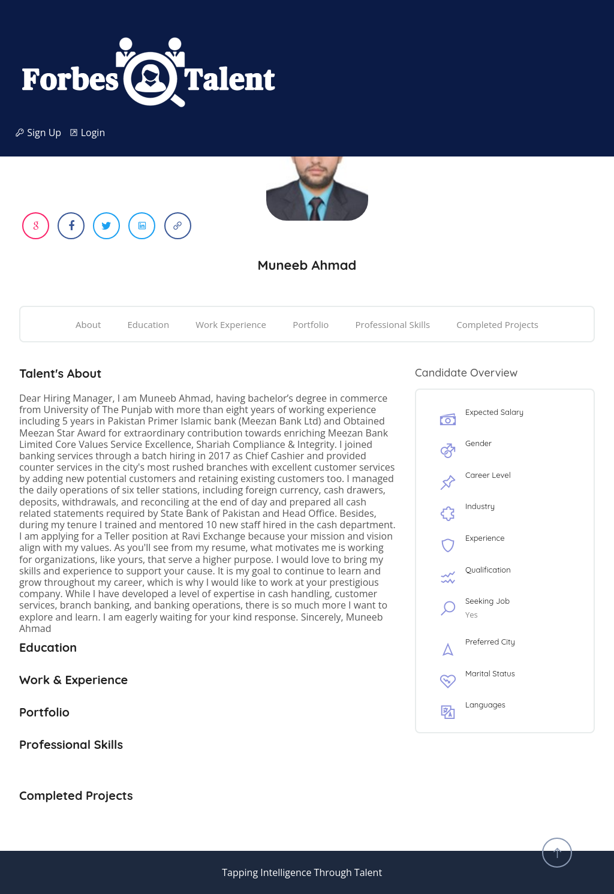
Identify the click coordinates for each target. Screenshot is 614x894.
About (88, 324)
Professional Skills (392, 324)
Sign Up (42, 133)
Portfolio (311, 324)
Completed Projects (497, 324)
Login (87, 133)
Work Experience (230, 324)
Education (149, 324)
